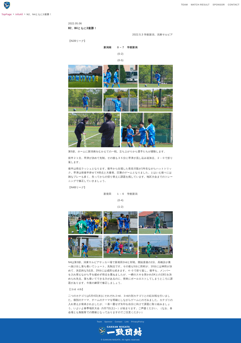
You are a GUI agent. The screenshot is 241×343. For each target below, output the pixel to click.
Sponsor (219, 4)
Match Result (200, 4)
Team (184, 4)
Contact (233, 4)
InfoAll (19, 14)
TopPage (7, 14)
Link (127, 322)
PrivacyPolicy (137, 322)
